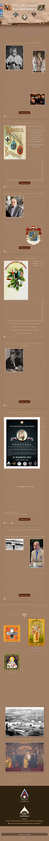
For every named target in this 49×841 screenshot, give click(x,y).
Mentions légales (20, 823)
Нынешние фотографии (25, 774)
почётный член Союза (32, 214)
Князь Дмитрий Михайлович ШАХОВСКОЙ (24, 193)
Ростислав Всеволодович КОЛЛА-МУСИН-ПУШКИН (24, 344)
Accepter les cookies (24, 835)
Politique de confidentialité (33, 823)
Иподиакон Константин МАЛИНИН (24, 42)
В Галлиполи (10, 599)
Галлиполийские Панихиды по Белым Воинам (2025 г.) (24, 413)
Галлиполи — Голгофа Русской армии (24, 529)
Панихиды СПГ (19, 523)
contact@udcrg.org (32, 504)
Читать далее (25, 113)
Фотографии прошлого (24, 739)
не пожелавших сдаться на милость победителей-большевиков (24, 572)
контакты (11, 823)
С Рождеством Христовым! (24, 258)
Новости (8, 116)
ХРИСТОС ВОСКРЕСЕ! (24, 123)
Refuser (24, 838)
